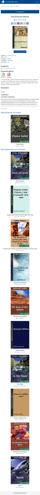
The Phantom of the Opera (20, 452)
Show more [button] (4, 108)
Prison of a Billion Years (20, 418)
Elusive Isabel (19, 144)
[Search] (18, 6)
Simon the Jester (20, 181)
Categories (20, 12)
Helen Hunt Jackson (20, 352)
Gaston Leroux (20, 453)
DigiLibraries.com (11, 55)
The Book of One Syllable (20, 316)
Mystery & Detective (10, 68)
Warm (20, 485)
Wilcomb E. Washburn (21, 216)
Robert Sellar (20, 250)
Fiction (2, 68)
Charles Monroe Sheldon (20, 386)
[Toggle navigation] (37, 1)
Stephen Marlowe (20, 419)
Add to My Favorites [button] (20, 51)
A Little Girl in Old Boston (20, 282)
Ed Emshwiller (21, 487)
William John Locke (20, 182)
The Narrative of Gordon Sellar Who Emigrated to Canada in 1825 (20, 249)
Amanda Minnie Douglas (20, 284)
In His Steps (20, 384)
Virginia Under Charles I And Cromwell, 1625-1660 (20, 215)
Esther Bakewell (20, 318)
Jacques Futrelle (21, 20)
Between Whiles (20, 350)
